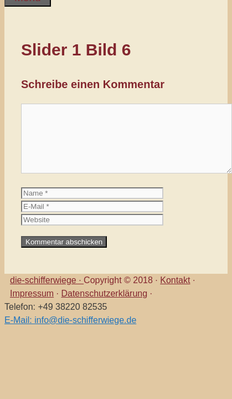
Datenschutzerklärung (104, 293)
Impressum (32, 293)
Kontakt (175, 280)
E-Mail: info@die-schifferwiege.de (70, 320)
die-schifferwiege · (47, 280)
